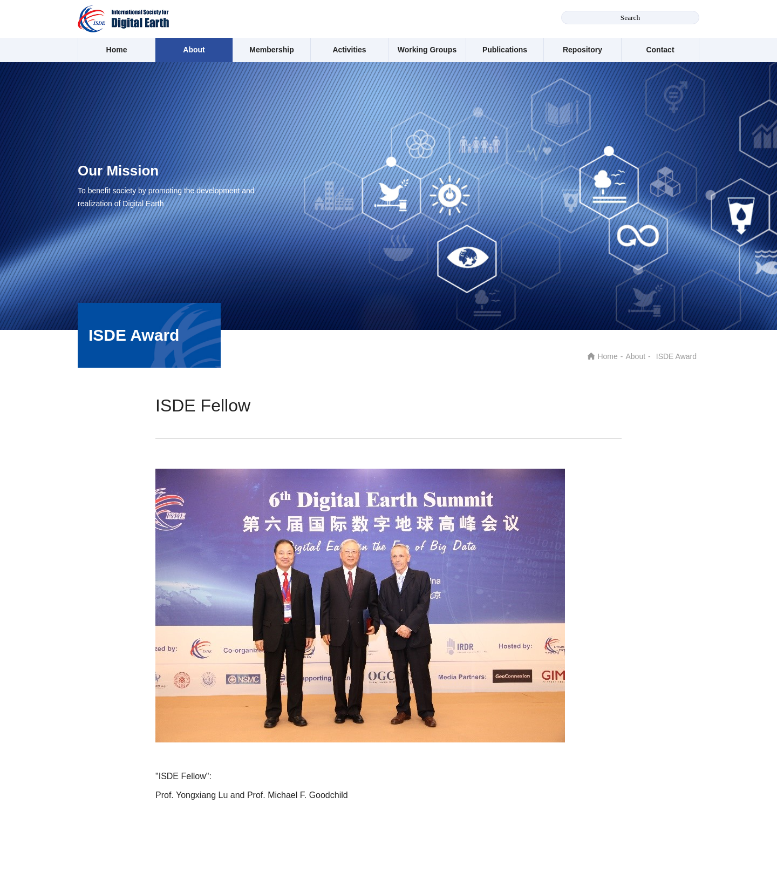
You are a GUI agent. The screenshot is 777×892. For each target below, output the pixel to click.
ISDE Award (676, 356)
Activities (349, 49)
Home (116, 49)
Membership (271, 49)
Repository (582, 49)
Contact (660, 49)
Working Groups (427, 49)
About (194, 49)
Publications (504, 49)
